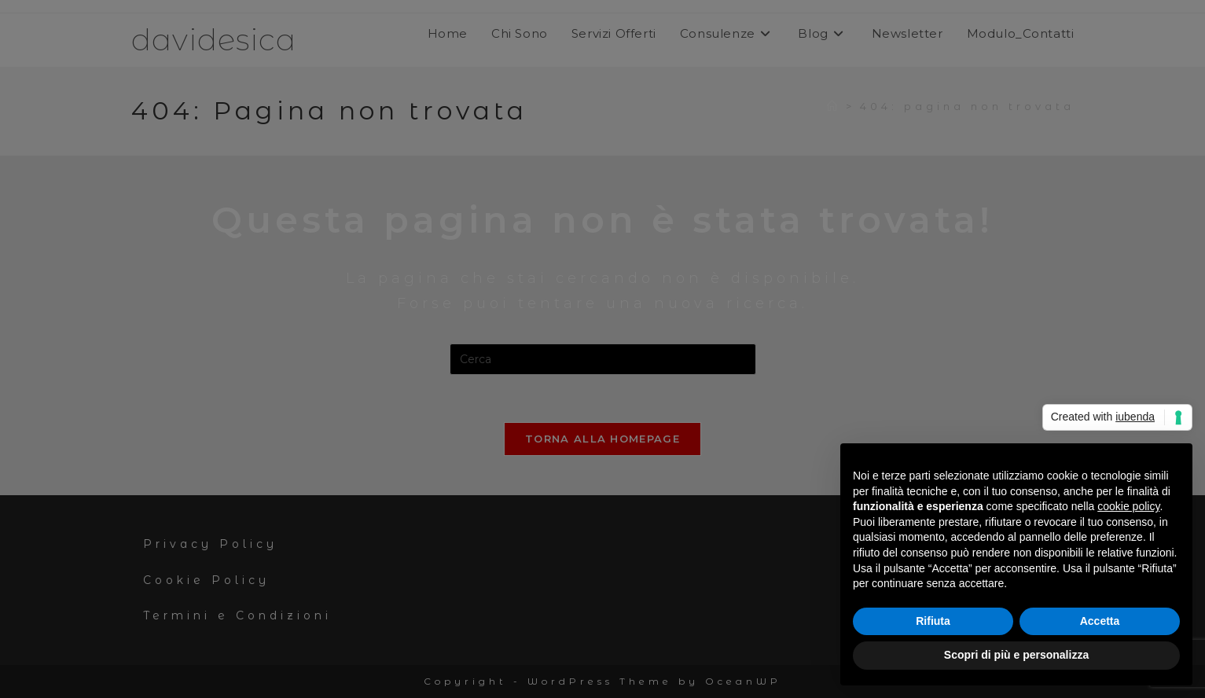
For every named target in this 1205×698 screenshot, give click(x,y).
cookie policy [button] (1128, 506)
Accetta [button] (1100, 621)
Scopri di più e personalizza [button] (1016, 654)
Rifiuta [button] (933, 621)
